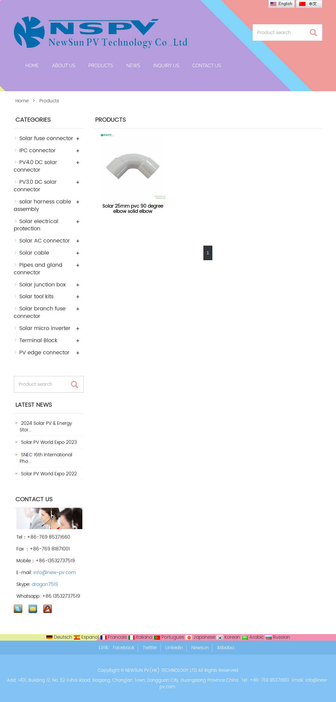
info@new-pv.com (54, 572)
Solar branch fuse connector (40, 312)
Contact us (206, 65)
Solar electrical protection (36, 225)
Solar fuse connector (46, 138)
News (133, 65)
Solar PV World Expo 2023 (48, 442)
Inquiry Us (166, 65)
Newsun (200, 647)
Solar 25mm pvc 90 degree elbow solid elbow (132, 208)
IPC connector (37, 150)
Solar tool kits (36, 296)
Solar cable (34, 253)
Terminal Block (38, 340)
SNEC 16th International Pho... (46, 458)
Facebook (124, 647)
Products (100, 65)
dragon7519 (45, 584)
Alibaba (225, 647)
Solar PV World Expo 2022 (48, 474)
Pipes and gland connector (38, 269)
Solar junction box (42, 284)
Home (32, 65)
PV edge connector (44, 352)
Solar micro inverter (45, 328)
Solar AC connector (44, 241)
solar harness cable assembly (42, 205)
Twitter (150, 647)
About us (63, 65)
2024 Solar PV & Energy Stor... (46, 427)
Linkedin (174, 647)
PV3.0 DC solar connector (35, 186)
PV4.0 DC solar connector (35, 166)
